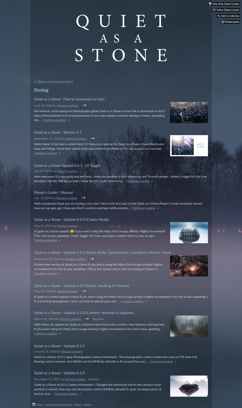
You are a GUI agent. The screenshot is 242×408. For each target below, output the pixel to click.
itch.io (40, 404)
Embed (87, 404)
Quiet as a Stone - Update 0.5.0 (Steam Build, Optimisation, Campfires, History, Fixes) (102, 252)
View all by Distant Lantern (59, 404)
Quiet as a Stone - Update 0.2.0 (59, 373)
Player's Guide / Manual (53, 192)
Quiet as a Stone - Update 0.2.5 (59, 346)
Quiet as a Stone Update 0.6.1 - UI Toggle (67, 165)
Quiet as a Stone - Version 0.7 (57, 132)
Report (78, 404)
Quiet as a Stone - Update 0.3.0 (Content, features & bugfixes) (84, 312)
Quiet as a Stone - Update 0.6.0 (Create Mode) (71, 219)
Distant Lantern (67, 105)
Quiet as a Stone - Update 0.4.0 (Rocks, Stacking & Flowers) (81, 285)
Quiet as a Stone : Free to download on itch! (69, 99)
